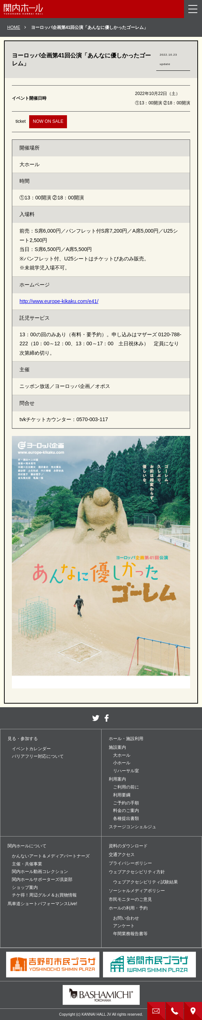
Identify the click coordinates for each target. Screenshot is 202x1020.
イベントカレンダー (31, 748)
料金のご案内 (126, 810)
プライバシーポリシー (130, 863)
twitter (95, 718)
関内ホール (23, 9)
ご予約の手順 (126, 802)
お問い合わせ (126, 918)
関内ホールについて (27, 845)
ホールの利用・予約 (128, 908)
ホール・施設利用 (126, 738)
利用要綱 (121, 795)
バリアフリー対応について (38, 756)
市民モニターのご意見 (130, 899)
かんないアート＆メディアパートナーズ (51, 856)
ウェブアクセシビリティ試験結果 (145, 882)
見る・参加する (23, 738)
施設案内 (117, 747)
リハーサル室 (126, 770)
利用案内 (117, 779)
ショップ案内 (25, 887)
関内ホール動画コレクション (40, 871)
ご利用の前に (126, 787)
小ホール (121, 762)
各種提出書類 (126, 818)
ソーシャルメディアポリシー (137, 890)
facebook (106, 718)
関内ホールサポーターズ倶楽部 (42, 879)
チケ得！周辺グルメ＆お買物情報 (44, 895)
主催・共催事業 (27, 863)
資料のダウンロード (128, 845)
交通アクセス (122, 854)
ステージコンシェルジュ (132, 826)
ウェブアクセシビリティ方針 (137, 871)
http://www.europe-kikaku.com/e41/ (58, 301)
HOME (13, 27)
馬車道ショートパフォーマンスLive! (42, 903)
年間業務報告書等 (130, 933)
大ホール (121, 755)
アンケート (124, 925)
